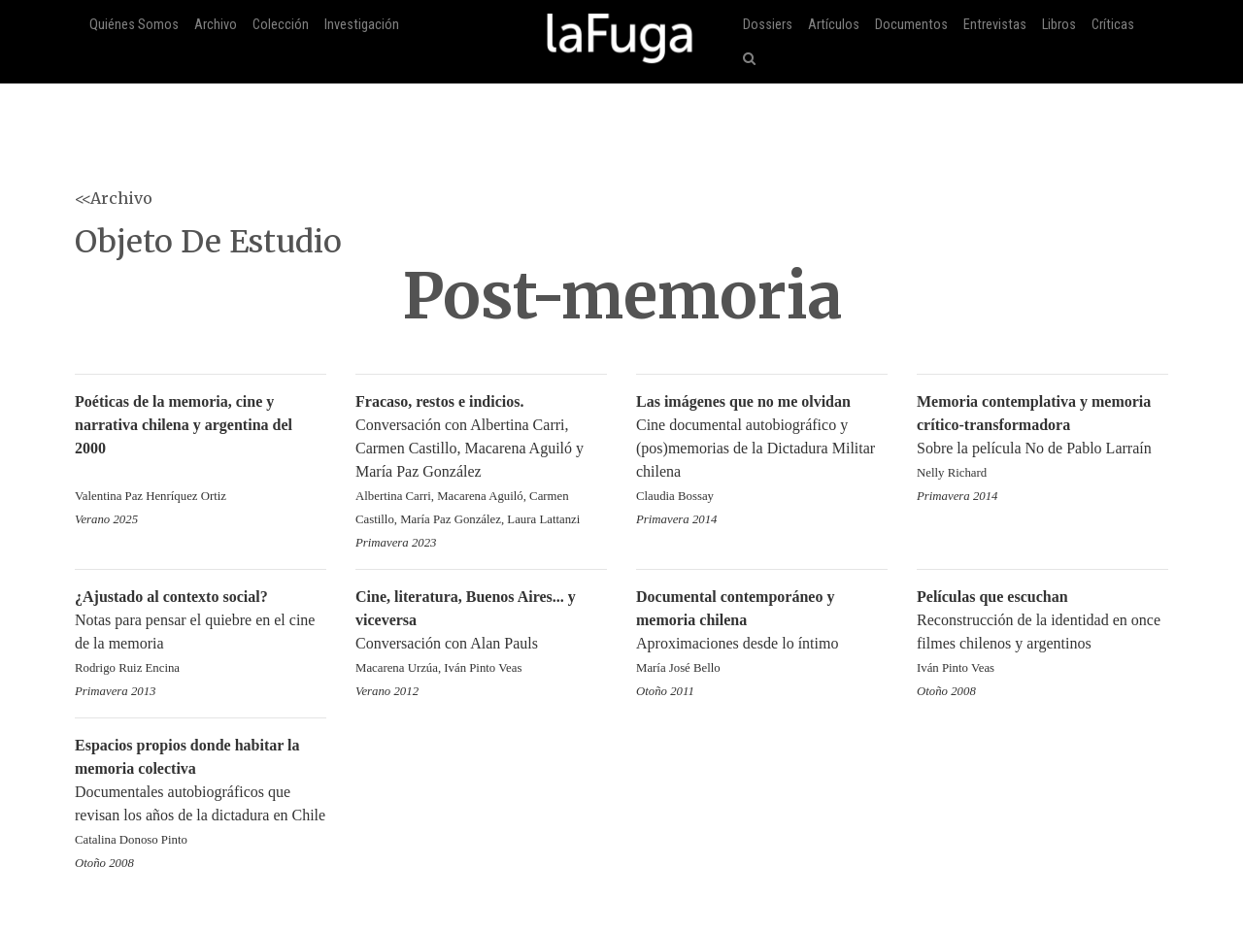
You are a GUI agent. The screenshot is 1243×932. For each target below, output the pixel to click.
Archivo (215, 25)
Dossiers (767, 25)
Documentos (911, 25)
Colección (280, 25)
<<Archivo (113, 198)
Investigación (361, 25)
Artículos (833, 25)
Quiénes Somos (134, 25)
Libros (1059, 25)
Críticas (1113, 25)
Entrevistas (994, 25)
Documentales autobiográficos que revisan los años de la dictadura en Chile (200, 793)
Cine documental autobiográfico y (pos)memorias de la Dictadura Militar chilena (762, 450)
